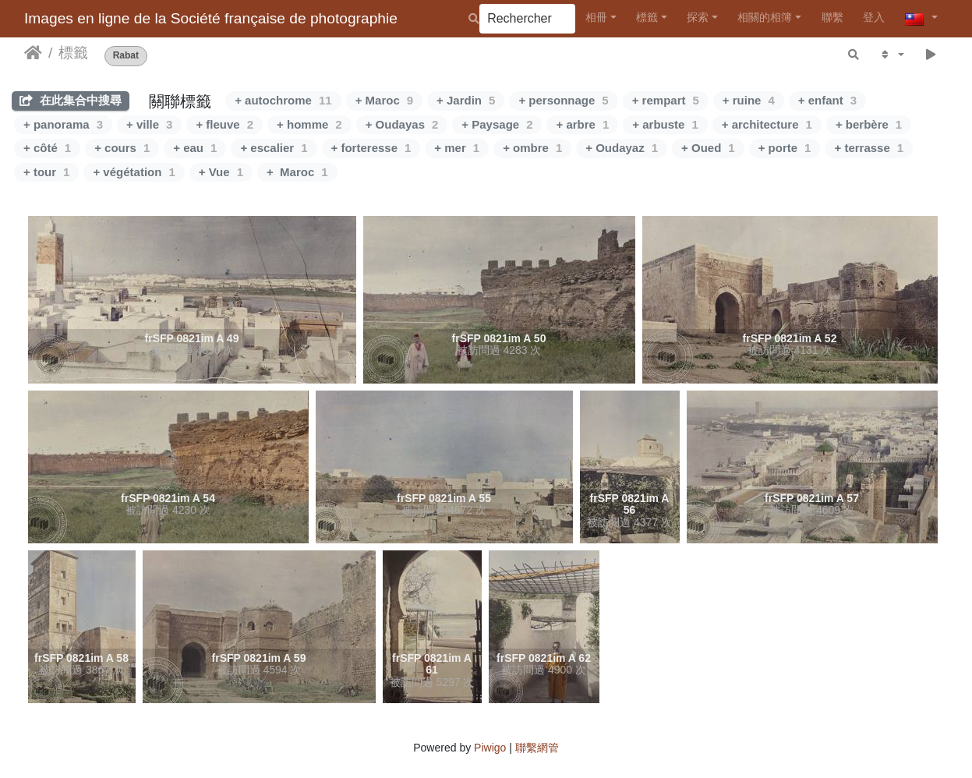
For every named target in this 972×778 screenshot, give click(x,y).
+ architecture (767, 124)
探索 (698, 17)
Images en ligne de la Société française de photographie (211, 18)
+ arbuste (665, 124)
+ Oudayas (402, 124)
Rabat (126, 56)
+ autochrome (283, 100)
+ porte (784, 147)
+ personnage (563, 100)
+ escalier (273, 147)
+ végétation (134, 172)
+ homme (309, 124)
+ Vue (221, 172)
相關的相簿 (764, 17)
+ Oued (708, 147)
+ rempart (665, 100)
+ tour (46, 172)
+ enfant (827, 100)
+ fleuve (224, 124)
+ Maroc (384, 100)
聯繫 (832, 17)
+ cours (122, 147)
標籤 (647, 17)
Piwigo (490, 747)
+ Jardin (466, 100)
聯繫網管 (537, 747)
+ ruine (749, 100)
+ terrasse (868, 147)
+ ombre (532, 147)
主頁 (33, 53)
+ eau (195, 147)
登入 (874, 17)
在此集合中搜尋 (70, 100)
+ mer (456, 147)
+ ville (149, 124)
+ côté (47, 147)
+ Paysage (496, 124)
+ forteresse (371, 147)
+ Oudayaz (621, 147)
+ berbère (869, 124)
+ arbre (582, 124)
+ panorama (63, 124)
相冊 (596, 17)
